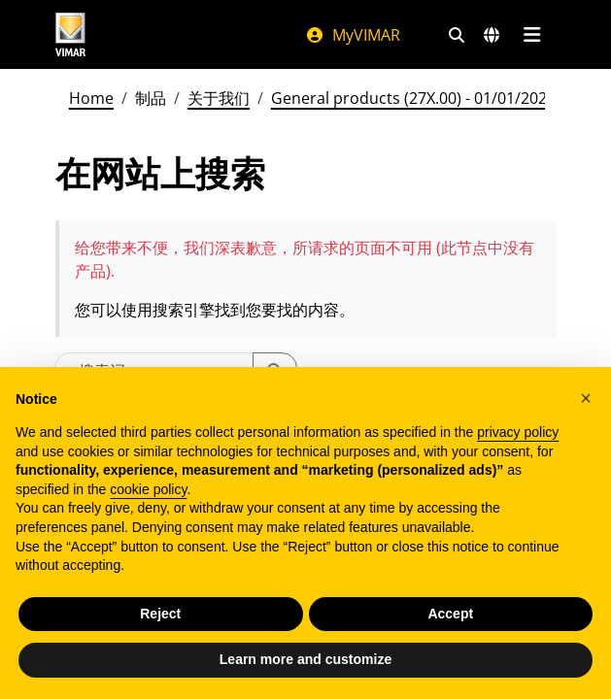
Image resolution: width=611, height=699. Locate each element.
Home (91, 98)
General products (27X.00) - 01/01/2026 (413, 98)
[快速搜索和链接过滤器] (456, 35)
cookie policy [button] (148, 489)
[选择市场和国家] (491, 35)
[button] (585, 398)
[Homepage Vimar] (70, 34)
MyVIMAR (352, 35)
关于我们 (218, 98)
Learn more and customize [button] (305, 659)
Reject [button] (160, 613)
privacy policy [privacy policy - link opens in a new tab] (518, 432)
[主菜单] (533, 35)
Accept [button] (450, 613)
